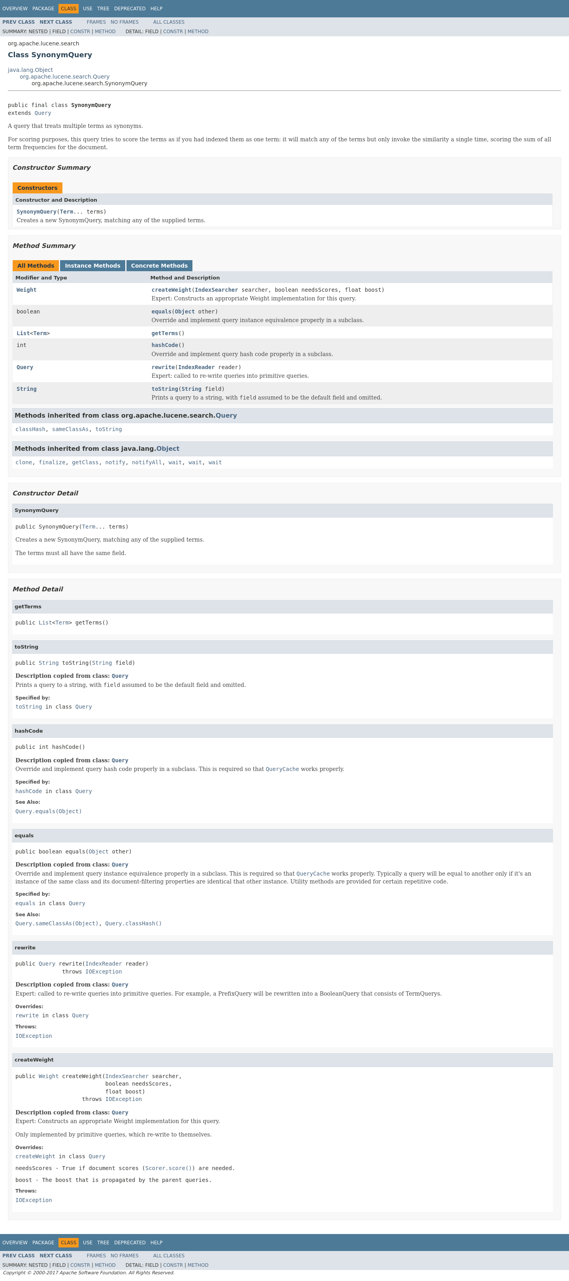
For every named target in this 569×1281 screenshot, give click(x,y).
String (27, 389)
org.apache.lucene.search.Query (65, 76)
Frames (96, 22)
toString (165, 389)
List (23, 333)
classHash (30, 429)
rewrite (163, 367)
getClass (85, 462)
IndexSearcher (216, 290)
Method (105, 31)
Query (42, 113)
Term (66, 211)
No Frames (125, 22)
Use (87, 8)
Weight (27, 290)
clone (23, 462)
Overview (15, 8)
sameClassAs (70, 429)
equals (162, 311)
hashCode (165, 345)
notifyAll (147, 462)
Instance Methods (92, 266)
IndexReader (196, 367)
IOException (103, 971)
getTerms (165, 333)
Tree (103, 8)
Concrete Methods (159, 266)
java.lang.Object (30, 70)
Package (43, 8)
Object (185, 311)
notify (116, 462)
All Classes (169, 22)
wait (175, 462)
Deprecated (130, 8)
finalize (52, 462)
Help (157, 8)
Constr (80, 31)
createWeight (172, 290)
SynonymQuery (37, 211)
